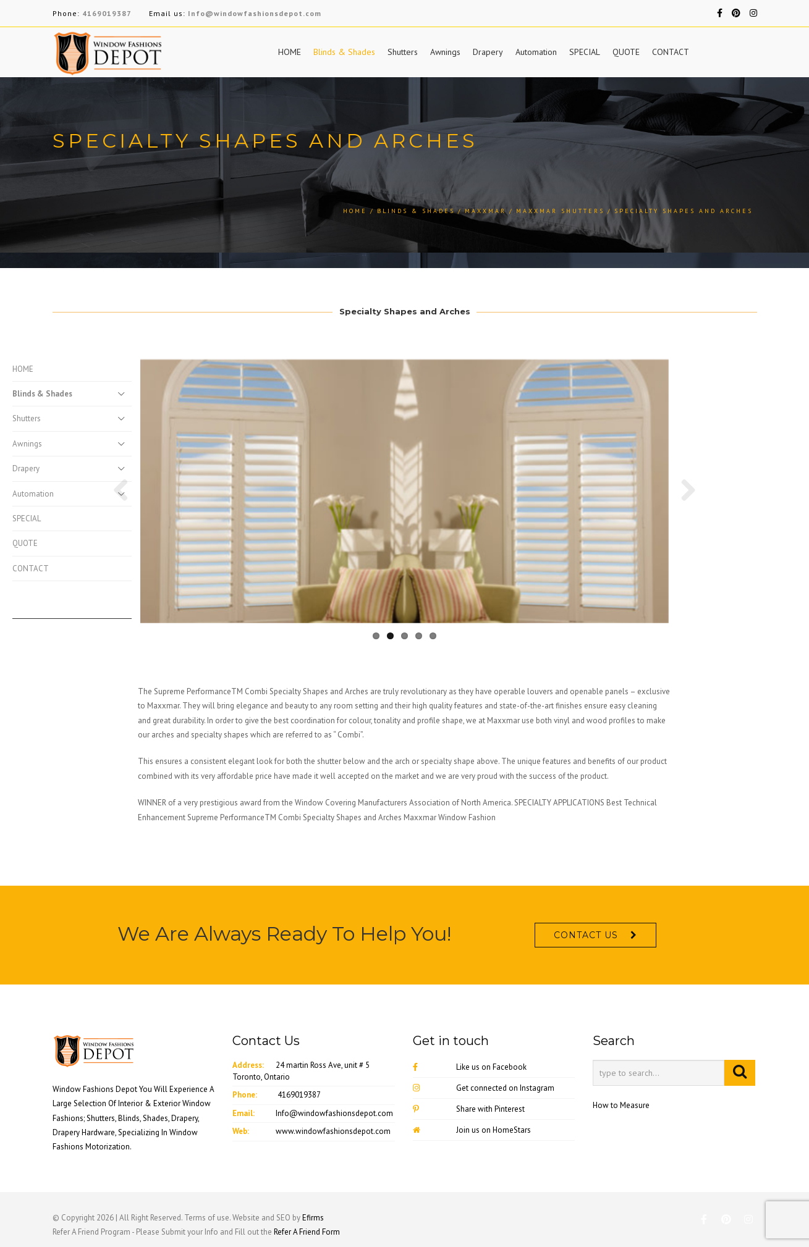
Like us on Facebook (470, 1067)
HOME (289, 51)
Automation (536, 51)
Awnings (445, 51)
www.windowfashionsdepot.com (333, 1131)
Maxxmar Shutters (560, 211)
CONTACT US (586, 935)
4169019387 (107, 13)
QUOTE (626, 51)
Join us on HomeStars (472, 1130)
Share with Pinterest (469, 1109)
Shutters (403, 51)
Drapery (488, 51)
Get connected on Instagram (483, 1088)
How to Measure (621, 1105)
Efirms (313, 1217)
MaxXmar (485, 211)
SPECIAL (584, 51)
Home (355, 211)
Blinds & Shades (344, 51)
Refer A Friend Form (307, 1232)
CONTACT (670, 51)
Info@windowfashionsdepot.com (254, 13)
